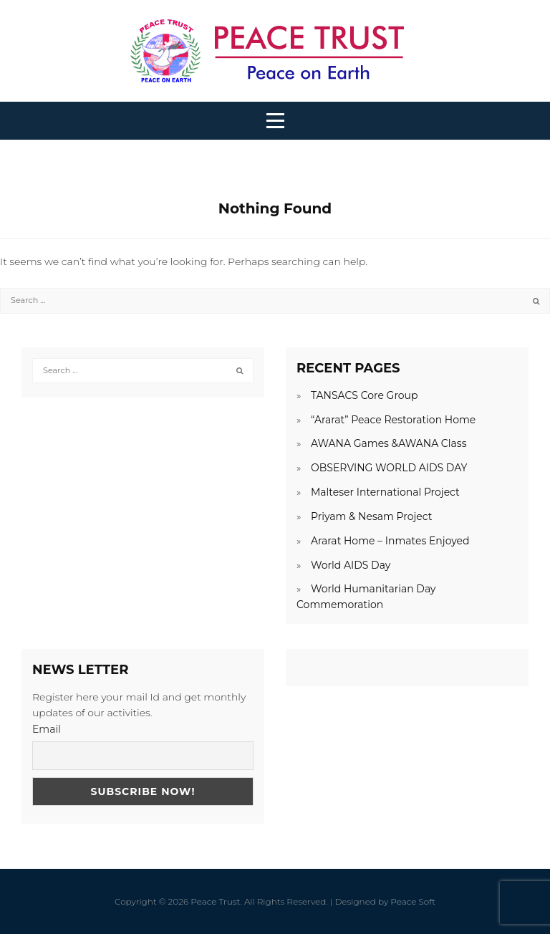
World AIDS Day (350, 565)
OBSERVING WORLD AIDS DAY (389, 467)
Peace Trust (215, 901)
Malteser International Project (385, 492)
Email (46, 729)
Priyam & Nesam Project (371, 516)
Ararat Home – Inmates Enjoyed (390, 540)
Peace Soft (412, 901)
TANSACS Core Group (364, 395)
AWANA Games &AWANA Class (389, 443)
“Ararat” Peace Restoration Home (393, 419)
